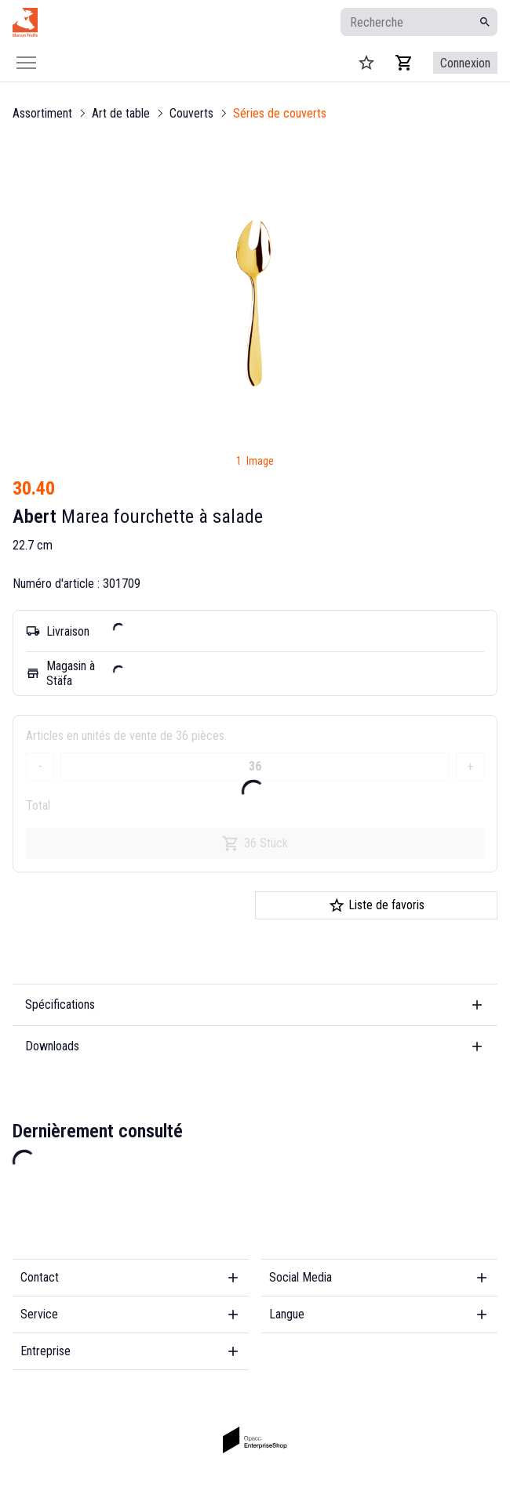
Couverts (191, 113)
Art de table (121, 113)
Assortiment (42, 113)
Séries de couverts (279, 113)
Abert (34, 517)
